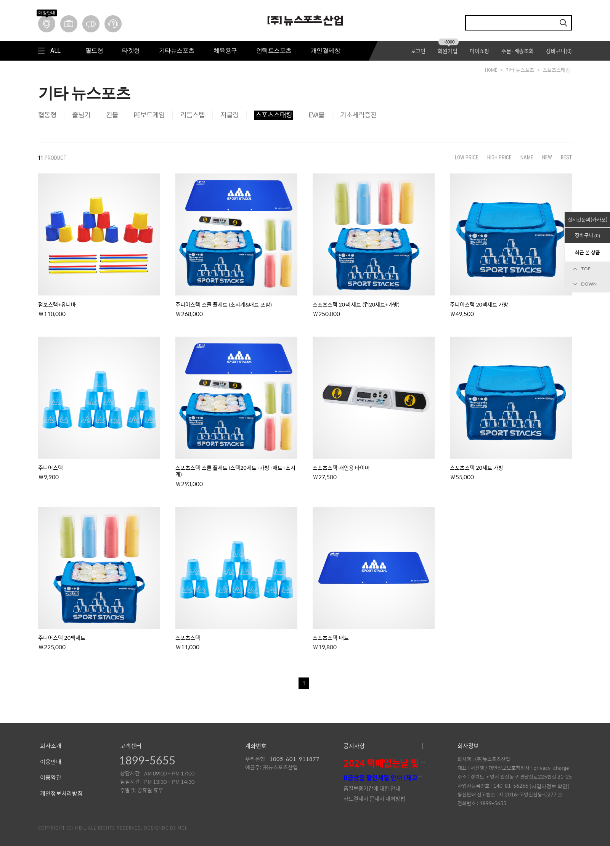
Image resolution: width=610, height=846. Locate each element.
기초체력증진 (358, 115)
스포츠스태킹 (556, 70)
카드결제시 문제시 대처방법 (374, 798)
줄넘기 (81, 115)
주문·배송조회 (517, 51)
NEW (547, 157)
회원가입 (448, 51)
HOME (491, 70)
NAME (526, 157)
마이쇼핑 (479, 51)
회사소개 (50, 746)
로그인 (418, 51)
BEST (566, 157)
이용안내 (50, 762)
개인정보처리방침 (61, 794)
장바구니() (559, 51)
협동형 (47, 115)
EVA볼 (316, 115)
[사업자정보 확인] (549, 786)
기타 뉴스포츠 (520, 70)
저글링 (229, 115)
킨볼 (112, 115)
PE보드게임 (149, 115)
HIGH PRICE (499, 157)
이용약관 (50, 778)
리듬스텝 (192, 115)
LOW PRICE (466, 157)
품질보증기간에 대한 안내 (372, 788)
